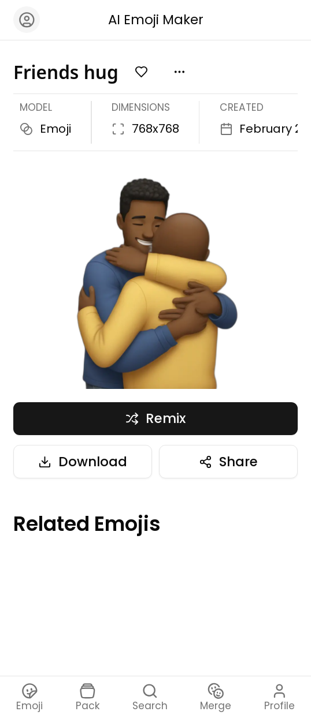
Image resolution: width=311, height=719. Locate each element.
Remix (155, 418)
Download (82, 461)
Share (228, 461)
